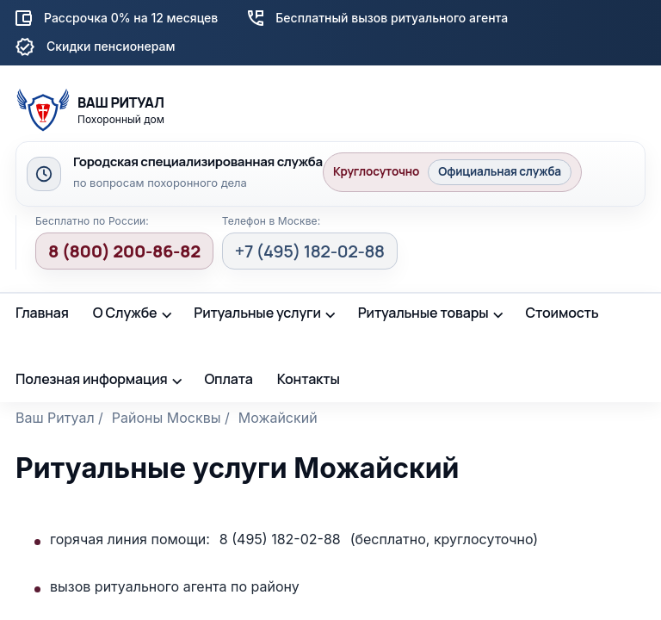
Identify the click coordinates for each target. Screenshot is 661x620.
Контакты (308, 378)
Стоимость (561, 312)
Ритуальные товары (423, 312)
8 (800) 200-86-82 (124, 251)
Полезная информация (91, 378)
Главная (42, 312)
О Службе (125, 312)
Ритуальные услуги (257, 312)
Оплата (228, 378)
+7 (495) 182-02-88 (310, 251)
